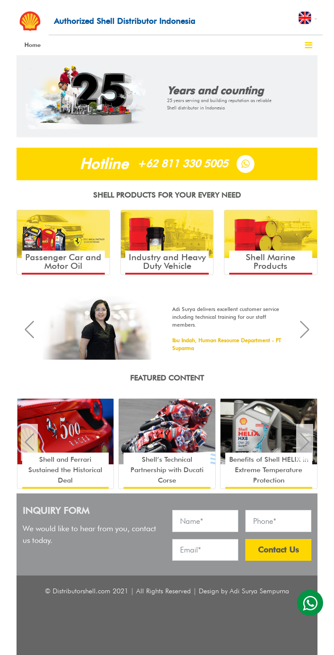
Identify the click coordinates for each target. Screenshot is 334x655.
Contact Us (278, 549)
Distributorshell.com (81, 591)
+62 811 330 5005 (182, 163)
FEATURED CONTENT (167, 377)
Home (32, 44)
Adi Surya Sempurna (259, 591)
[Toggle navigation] (308, 45)
